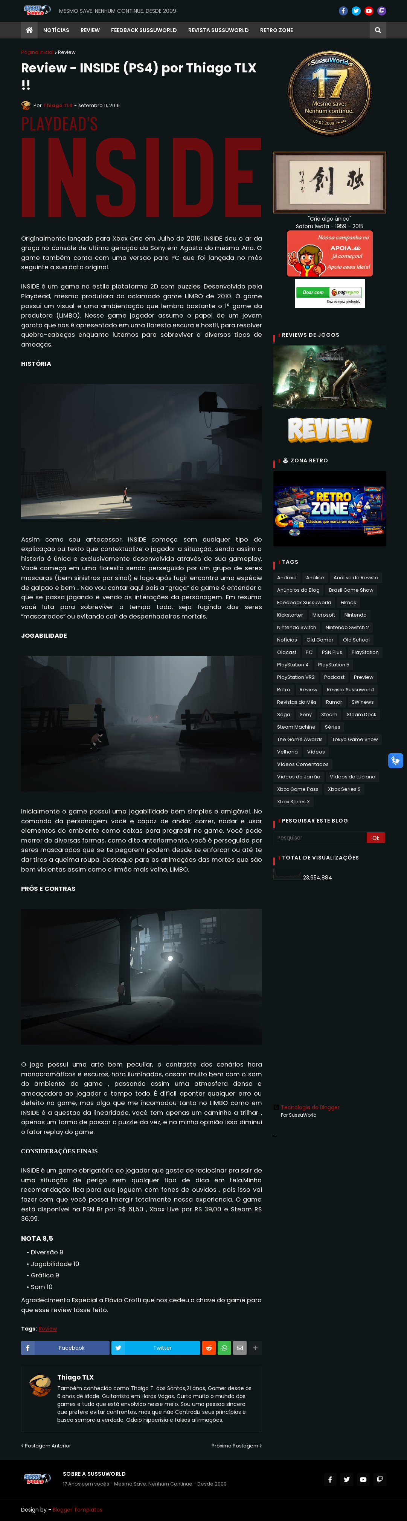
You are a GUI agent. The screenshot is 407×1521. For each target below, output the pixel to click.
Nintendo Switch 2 (347, 627)
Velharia (287, 751)
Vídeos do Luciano (352, 776)
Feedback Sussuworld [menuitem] (144, 30)
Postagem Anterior (48, 1445)
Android (287, 577)
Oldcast (286, 652)
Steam (329, 714)
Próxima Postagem (235, 1445)
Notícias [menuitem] (56, 30)
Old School (356, 639)
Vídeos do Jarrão (298, 776)
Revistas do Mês (297, 702)
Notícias (287, 639)
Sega (283, 714)
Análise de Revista (356, 577)
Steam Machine (296, 727)
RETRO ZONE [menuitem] (276, 30)
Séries (332, 727)
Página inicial (37, 52)
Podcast (334, 677)
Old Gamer (320, 639)
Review (67, 52)
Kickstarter (290, 615)
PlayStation (365, 652)
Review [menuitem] (90, 30)
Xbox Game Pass (298, 789)
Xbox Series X (293, 801)
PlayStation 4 (293, 664)
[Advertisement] (329, 940)
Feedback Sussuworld (304, 602)
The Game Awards (300, 739)
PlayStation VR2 (296, 677)
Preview (363, 677)
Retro (283, 689)
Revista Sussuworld (350, 689)
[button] (378, 30)
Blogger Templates (77, 1509)
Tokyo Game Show (355, 739)
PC (309, 652)
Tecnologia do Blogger (306, 1107)
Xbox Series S (344, 789)
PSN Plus (332, 652)
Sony (306, 714)
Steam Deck (362, 714)
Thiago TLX (75, 1377)
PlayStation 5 (333, 664)
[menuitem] (29, 30)
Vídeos (316, 751)
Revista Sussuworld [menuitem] (218, 30)
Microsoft (323, 615)
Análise (315, 577)
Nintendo (356, 615)
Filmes (348, 602)
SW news (363, 702)
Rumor (334, 702)
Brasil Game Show (351, 590)
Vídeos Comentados (303, 764)
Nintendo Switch (296, 627)
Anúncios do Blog (298, 590)
